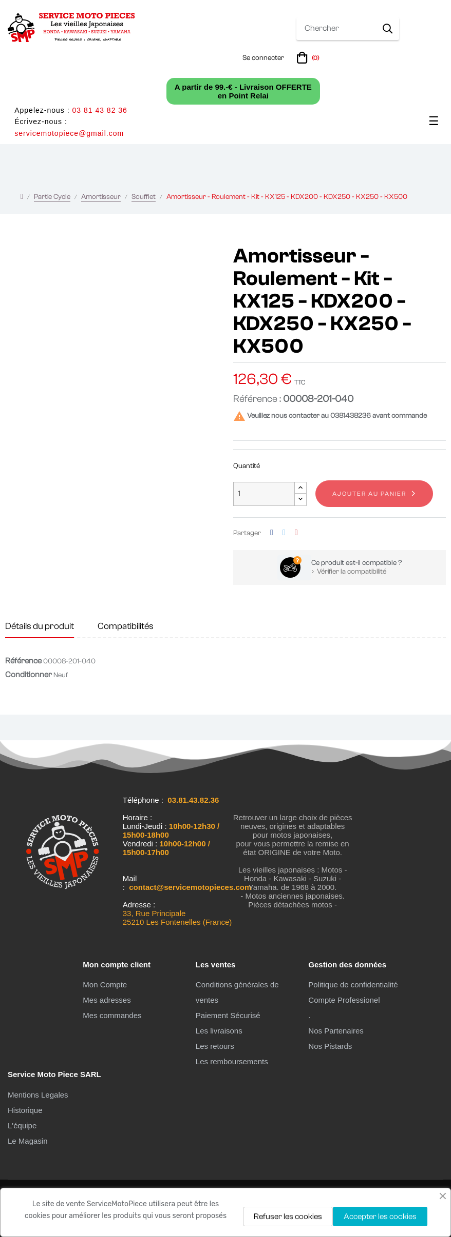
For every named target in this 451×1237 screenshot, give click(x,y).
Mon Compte (105, 984)
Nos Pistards (330, 1046)
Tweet (284, 533)
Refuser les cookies (288, 1216)
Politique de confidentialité (353, 984)
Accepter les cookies (380, 1216)
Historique (25, 1110)
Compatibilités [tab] (126, 626)
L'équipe (22, 1125)
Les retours (215, 1046)
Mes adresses (106, 1000)
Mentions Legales (38, 1094)
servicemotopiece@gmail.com (69, 133)
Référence (23, 660)
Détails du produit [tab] (39, 626)
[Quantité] (264, 494)
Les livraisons (219, 1030)
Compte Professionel (344, 1000)
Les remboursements (232, 1061)
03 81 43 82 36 (99, 110)
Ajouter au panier (369, 493)
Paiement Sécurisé (228, 1015)
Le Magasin (28, 1141)
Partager (271, 533)
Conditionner (28, 674)
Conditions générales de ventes (237, 992)
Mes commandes (112, 1015)
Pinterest (296, 533)
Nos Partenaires (336, 1030)
